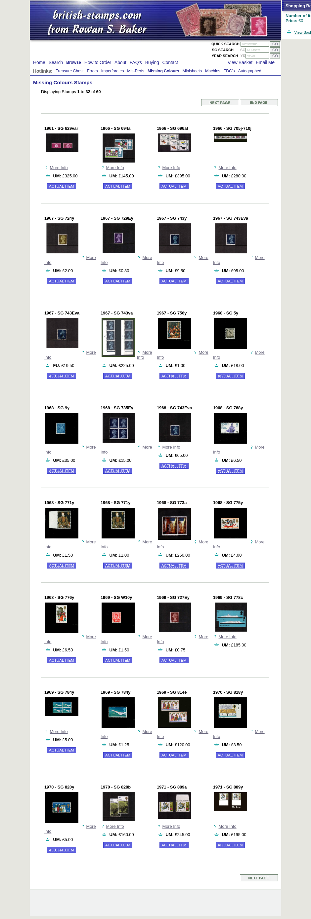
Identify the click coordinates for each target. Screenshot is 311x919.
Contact (170, 62)
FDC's (229, 71)
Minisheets (192, 71)
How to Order (97, 62)
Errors (92, 71)
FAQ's (136, 62)
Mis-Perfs (135, 71)
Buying (152, 62)
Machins (212, 71)
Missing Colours (163, 71)
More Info (59, 167)
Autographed (249, 71)
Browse (73, 62)
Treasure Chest (69, 71)
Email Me (265, 62)
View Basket (240, 62)
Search (56, 62)
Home (39, 62)
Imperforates (112, 71)
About (120, 62)
